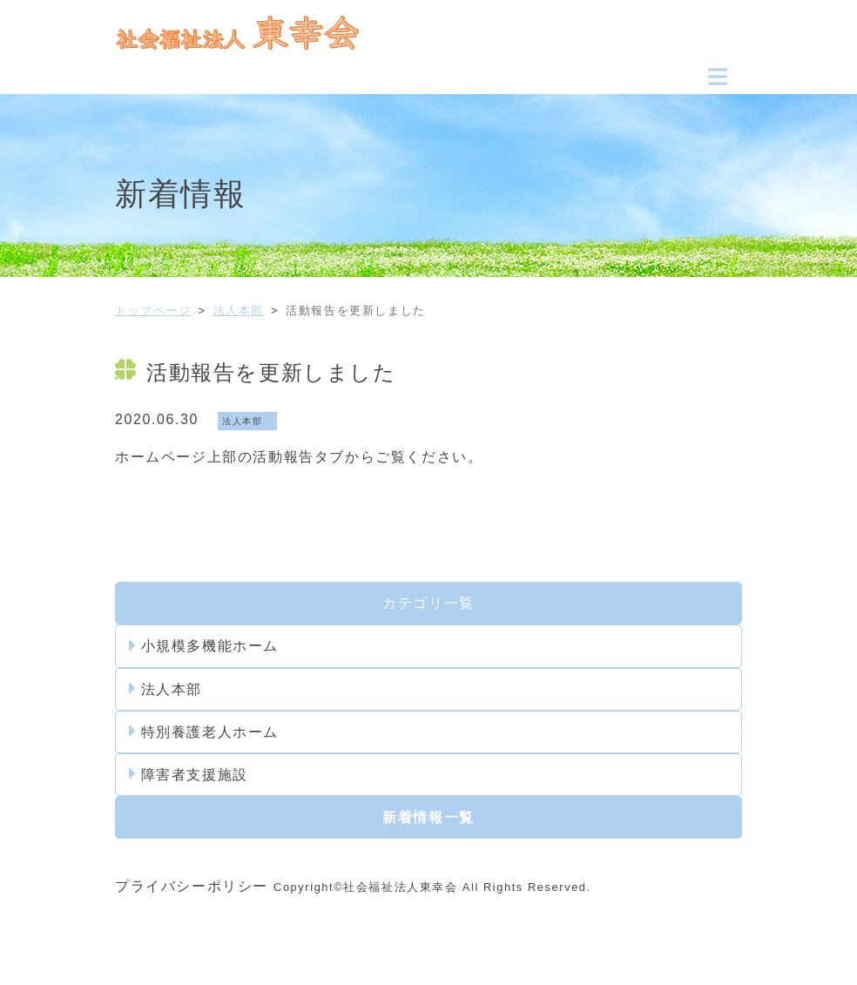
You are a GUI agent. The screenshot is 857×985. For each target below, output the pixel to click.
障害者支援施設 (188, 774)
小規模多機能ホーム (204, 646)
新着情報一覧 (428, 817)
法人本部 (238, 310)
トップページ (153, 310)
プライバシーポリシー (191, 886)
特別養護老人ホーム (204, 731)
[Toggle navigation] (717, 76)
